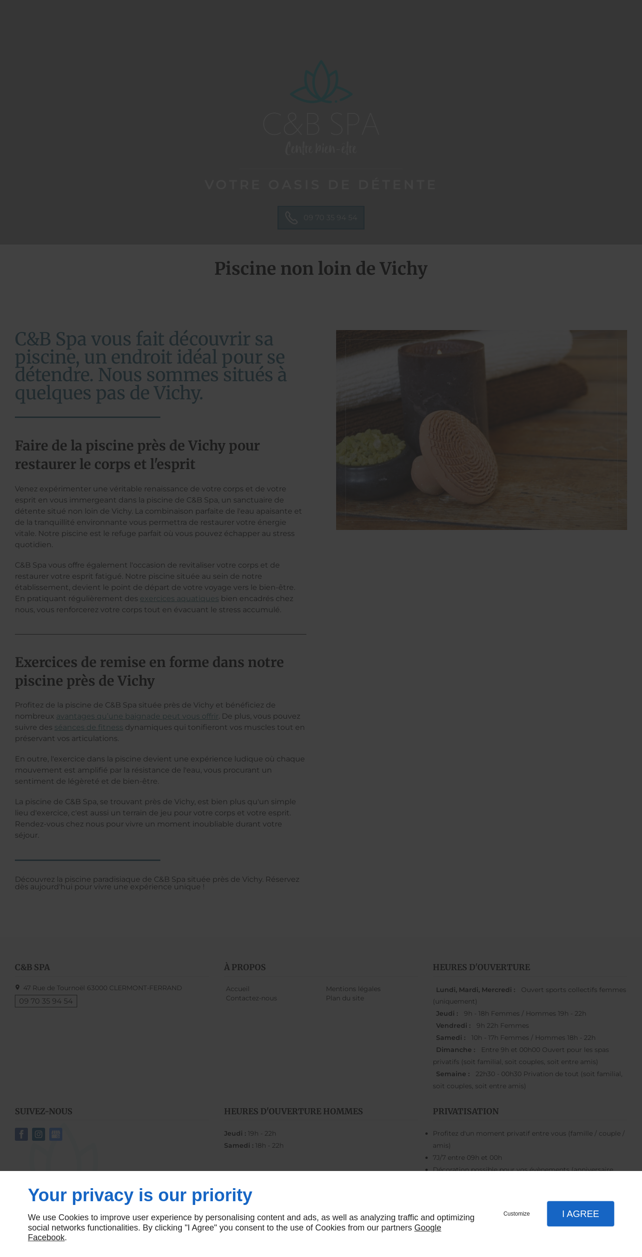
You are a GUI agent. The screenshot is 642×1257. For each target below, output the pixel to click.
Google (427, 1227)
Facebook (46, 1237)
